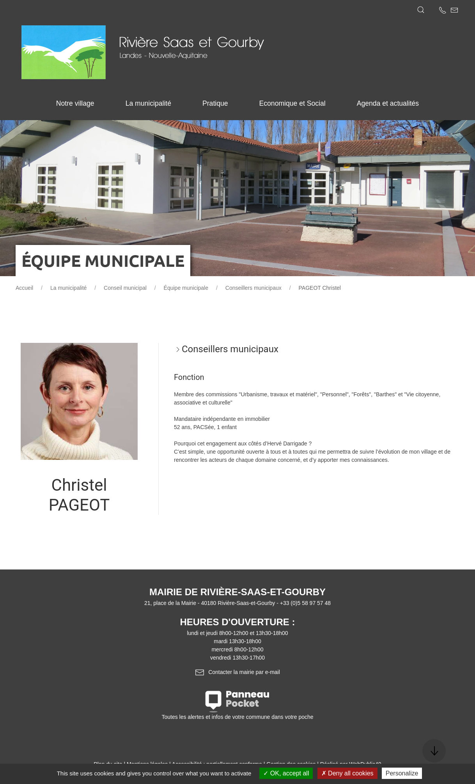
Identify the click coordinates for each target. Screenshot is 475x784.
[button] (421, 10)
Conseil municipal (125, 288)
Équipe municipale (186, 288)
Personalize (402, 773)
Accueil (24, 288)
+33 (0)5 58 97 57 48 (305, 603)
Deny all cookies (347, 773)
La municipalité (68, 288)
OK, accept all (286, 773)
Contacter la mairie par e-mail (237, 672)
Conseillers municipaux (253, 288)
